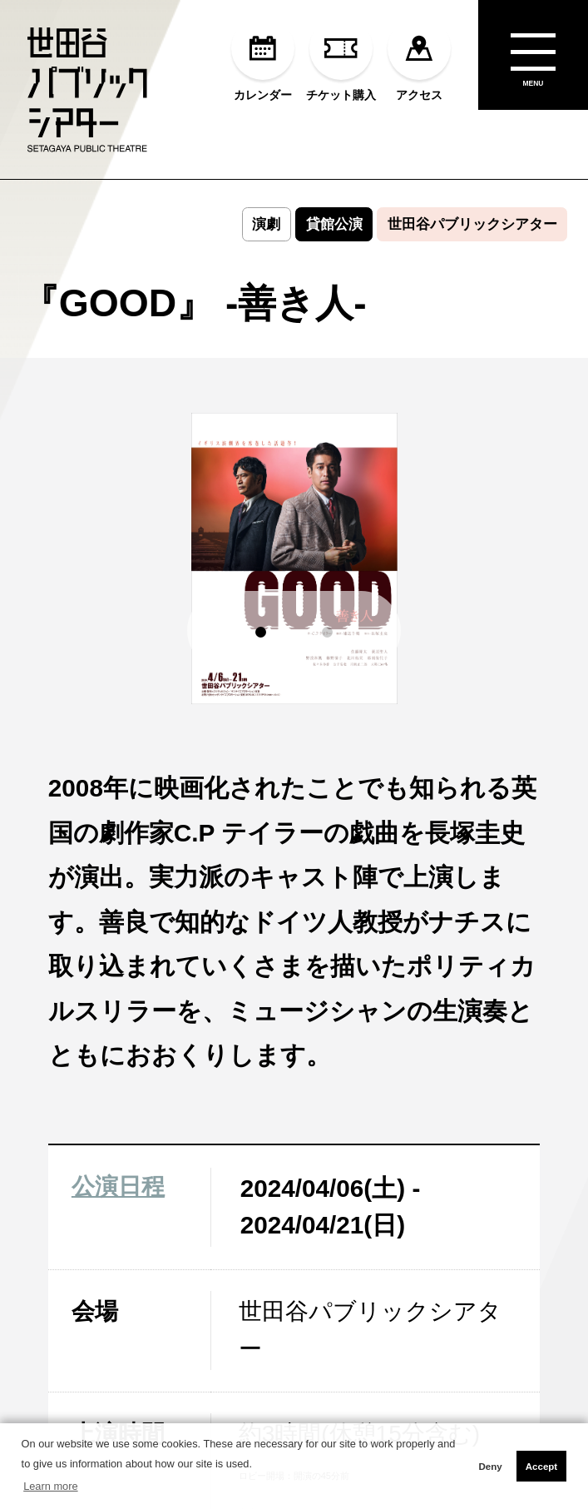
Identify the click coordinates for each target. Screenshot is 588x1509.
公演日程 (118, 1186)
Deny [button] (490, 1467)
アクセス (419, 59)
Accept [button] (541, 1467)
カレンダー (262, 59)
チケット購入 (341, 59)
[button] (260, 632)
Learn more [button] (50, 1486)
